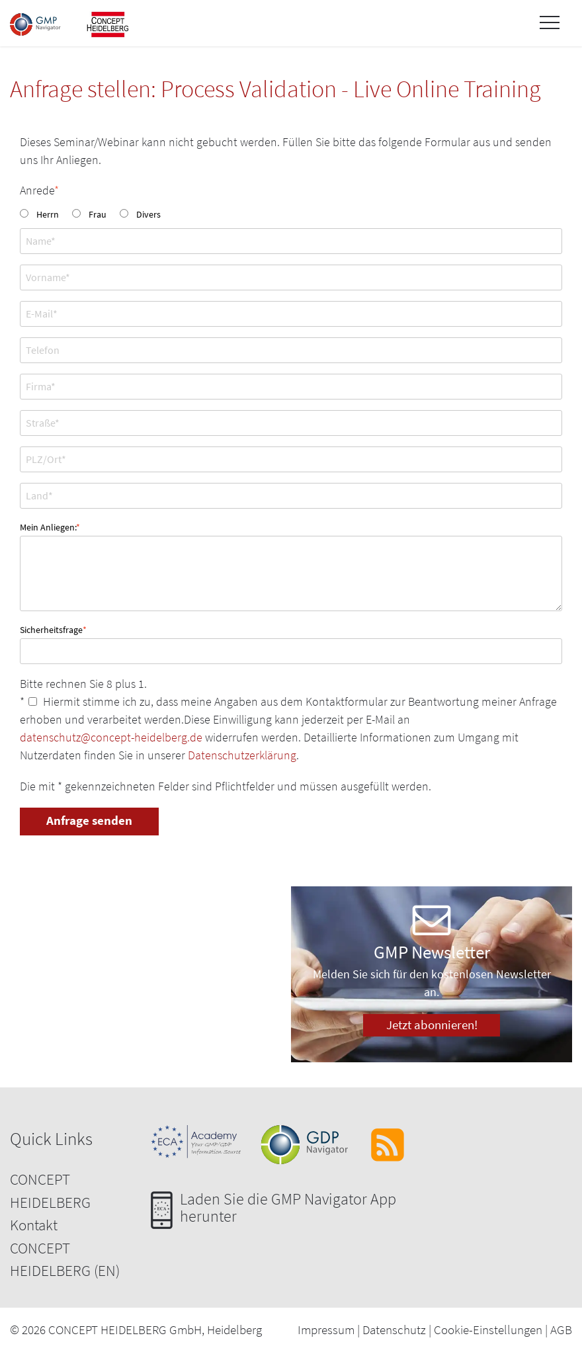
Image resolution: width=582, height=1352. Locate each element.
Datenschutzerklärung (242, 755)
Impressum (326, 1329)
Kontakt (34, 1224)
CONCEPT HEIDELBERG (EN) (65, 1259)
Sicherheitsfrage (53, 629)
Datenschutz (394, 1329)
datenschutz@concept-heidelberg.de (111, 737)
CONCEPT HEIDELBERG (50, 1190)
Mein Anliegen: (50, 526)
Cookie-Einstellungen (488, 1329)
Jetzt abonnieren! (432, 1025)
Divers (148, 214)
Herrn (47, 214)
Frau (97, 214)
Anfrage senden (89, 820)
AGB (561, 1329)
